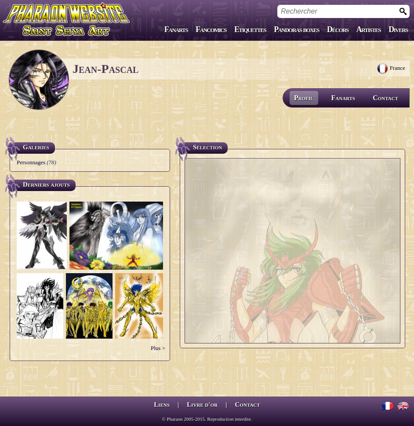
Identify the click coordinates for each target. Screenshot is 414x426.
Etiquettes (250, 29)
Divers (398, 29)
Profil (304, 97)
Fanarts (176, 29)
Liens (162, 404)
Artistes (368, 29)
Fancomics (211, 29)
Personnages (31, 162)
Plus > (158, 348)
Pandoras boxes (296, 29)
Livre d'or (202, 404)
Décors (338, 29)
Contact (385, 97)
